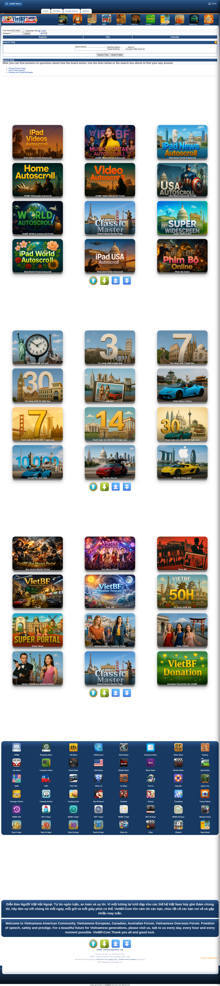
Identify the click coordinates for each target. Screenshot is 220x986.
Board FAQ (8, 60)
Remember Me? (31, 31)
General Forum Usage (17, 68)
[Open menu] (13, 3)
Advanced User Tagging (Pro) (107, 959)
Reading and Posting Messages (21, 72)
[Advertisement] (110, 101)
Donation (56, 11)
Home (212, 3)
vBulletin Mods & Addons (127, 959)
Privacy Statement (111, 950)
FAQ (108, 37)
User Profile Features (17, 70)
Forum (45, 11)
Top (121, 950)
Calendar (175, 37)
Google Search (71, 11)
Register (86, 11)
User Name (7, 30)
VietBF (43, 31)
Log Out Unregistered (209, 958)
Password (6, 33)
